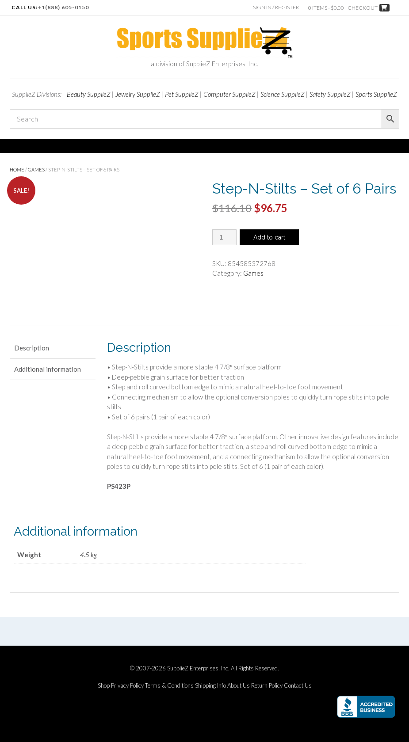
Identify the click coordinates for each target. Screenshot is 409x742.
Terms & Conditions (169, 686)
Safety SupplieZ (330, 94)
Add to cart (269, 237)
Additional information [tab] (47, 369)
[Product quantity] (224, 237)
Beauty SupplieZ (89, 94)
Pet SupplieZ (182, 94)
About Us (238, 686)
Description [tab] (31, 348)
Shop (104, 686)
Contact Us (298, 686)
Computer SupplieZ (229, 94)
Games (36, 169)
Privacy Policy (127, 686)
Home (17, 169)
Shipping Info (210, 686)
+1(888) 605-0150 (63, 7)
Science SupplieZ (282, 94)
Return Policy (267, 686)
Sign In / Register (277, 7)
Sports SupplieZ (376, 94)
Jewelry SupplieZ (137, 94)
